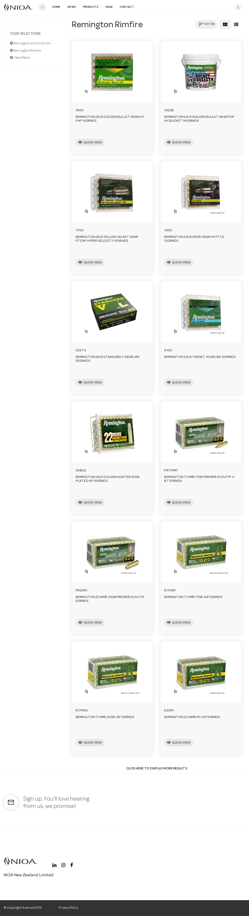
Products (90, 7)
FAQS (109, 7)
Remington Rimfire (25, 51)
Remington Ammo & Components (36, 43)
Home (56, 7)
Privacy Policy (68, 908)
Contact (127, 7)
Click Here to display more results (156, 768)
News (71, 7)
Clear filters (20, 58)
